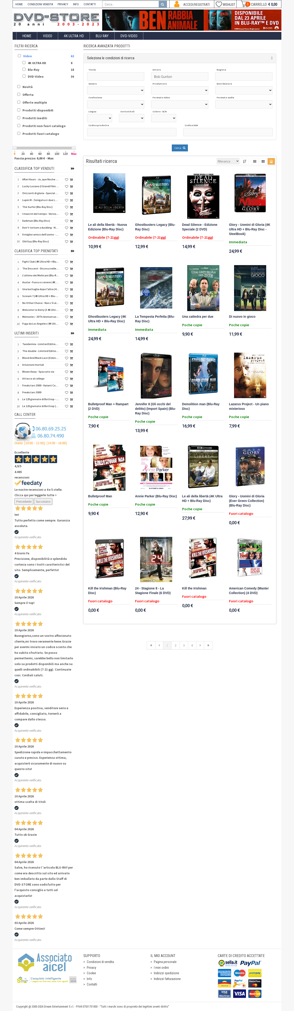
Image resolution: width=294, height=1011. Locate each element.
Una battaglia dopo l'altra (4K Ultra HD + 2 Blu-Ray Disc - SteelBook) (40, 289)
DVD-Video (128, 36)
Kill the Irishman (194, 588)
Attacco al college (33, 378)
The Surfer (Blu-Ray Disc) (37, 207)
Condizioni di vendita (100, 962)
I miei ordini (161, 967)
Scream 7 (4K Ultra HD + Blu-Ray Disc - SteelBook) (40, 296)
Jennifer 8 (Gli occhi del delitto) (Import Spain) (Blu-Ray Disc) (155, 408)
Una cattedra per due (197, 316)
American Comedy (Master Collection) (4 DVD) (249, 591)
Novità (28, 87)
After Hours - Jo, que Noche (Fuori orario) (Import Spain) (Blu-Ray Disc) (40, 179)
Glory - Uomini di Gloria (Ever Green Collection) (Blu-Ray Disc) (246, 501)
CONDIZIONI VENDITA (40, 4)
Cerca (179, 148)
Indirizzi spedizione (166, 973)
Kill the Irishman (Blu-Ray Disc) (107, 591)
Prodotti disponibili (38, 110)
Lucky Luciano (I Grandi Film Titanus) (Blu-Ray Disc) (40, 186)
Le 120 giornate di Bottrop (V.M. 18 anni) (40, 406)
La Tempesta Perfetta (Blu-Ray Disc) (155, 319)
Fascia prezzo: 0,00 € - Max (34, 158)
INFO (76, 4)
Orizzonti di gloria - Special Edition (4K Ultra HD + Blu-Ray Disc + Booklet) (40, 193)
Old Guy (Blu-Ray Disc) (35, 241)
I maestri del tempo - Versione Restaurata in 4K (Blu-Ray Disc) (40, 213)
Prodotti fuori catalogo (41, 134)
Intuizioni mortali (33, 364)
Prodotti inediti (35, 118)
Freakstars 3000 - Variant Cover (40, 385)
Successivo (43, 501)
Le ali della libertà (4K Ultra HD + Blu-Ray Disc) (202, 499)
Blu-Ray (102, 36)
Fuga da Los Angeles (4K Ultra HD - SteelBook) (40, 323)
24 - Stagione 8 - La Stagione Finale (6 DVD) (153, 591)
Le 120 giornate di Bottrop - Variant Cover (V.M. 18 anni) (40, 399)
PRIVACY (63, 4)
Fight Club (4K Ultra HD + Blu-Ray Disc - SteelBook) (40, 261)
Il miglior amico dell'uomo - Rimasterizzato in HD (40, 234)
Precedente (23, 501)
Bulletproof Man (100, 496)
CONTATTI (90, 4)
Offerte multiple (35, 102)
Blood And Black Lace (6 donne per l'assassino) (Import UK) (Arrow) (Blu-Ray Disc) (40, 358)
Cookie (91, 973)
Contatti (92, 984)
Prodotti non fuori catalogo (44, 126)
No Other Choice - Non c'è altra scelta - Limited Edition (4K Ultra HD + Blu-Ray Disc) (40, 303)
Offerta (28, 95)
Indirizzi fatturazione (167, 979)
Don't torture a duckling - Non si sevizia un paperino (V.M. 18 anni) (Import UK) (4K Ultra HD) (40, 227)
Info (89, 979)
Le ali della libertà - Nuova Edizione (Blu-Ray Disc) (107, 227)
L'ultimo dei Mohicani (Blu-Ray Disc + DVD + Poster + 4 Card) (40, 275)
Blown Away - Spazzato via (38, 371)
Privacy (91, 967)
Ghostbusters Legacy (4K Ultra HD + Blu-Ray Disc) (107, 319)
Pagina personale (165, 962)
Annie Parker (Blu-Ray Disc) (156, 496)
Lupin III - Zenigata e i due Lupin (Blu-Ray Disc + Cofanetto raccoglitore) (40, 200)
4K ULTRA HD (74, 36)
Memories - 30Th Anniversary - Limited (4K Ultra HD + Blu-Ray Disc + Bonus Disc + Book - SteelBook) (40, 316)
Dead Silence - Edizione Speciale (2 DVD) (200, 227)
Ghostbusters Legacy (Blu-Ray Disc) (155, 227)
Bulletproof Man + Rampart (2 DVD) (108, 406)
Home (26, 36)
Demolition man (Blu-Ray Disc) (201, 406)
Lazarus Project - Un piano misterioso (249, 406)
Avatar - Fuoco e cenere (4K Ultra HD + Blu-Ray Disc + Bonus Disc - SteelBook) (40, 282)
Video (47, 36)
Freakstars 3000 (31, 392)
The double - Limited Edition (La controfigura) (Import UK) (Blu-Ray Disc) (40, 351)
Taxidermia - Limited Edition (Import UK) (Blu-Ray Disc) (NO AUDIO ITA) (40, 344)
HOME (19, 4)
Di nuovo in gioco (242, 316)
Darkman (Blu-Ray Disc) (36, 220)
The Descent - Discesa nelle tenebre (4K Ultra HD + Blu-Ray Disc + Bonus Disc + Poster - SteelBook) (40, 268)
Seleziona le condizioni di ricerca (110, 58)
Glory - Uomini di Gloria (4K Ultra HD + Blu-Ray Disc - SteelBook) (249, 229)
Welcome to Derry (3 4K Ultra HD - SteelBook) (40, 310)
